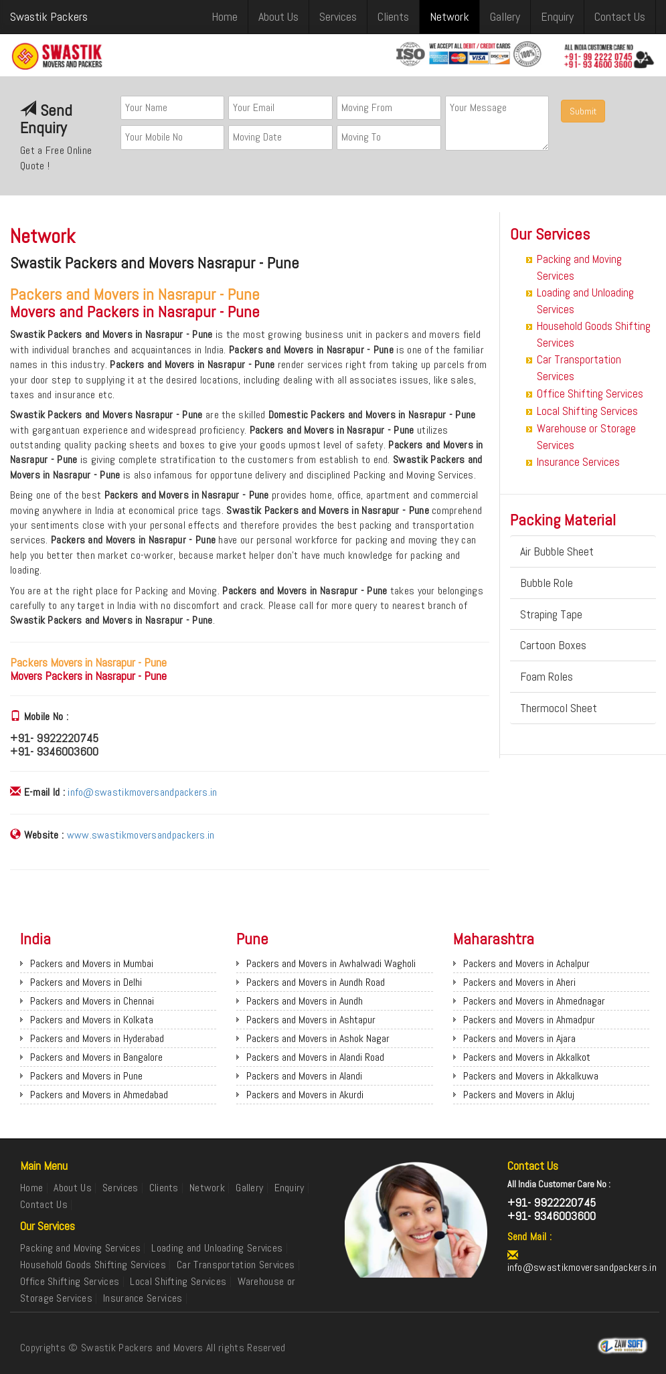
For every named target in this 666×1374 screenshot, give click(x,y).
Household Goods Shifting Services (93, 1265)
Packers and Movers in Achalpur (526, 963)
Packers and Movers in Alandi (304, 1076)
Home (225, 16)
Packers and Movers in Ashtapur (311, 1020)
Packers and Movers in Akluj (518, 1095)
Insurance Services (578, 461)
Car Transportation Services (236, 1265)
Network (449, 16)
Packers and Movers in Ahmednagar (534, 1001)
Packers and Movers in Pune (86, 1076)
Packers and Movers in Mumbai (91, 963)
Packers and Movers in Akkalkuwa (530, 1076)
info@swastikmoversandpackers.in (142, 792)
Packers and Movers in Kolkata (91, 1020)
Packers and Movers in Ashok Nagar (318, 1038)
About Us (278, 16)
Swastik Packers (49, 16)
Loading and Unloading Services (216, 1248)
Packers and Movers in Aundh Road (315, 982)
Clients (393, 16)
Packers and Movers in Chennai (92, 1001)
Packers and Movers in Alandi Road (315, 1057)
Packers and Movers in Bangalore (96, 1057)
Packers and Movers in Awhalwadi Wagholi (331, 963)
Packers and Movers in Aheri (519, 982)
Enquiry (557, 16)
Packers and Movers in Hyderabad (97, 1038)
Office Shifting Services (590, 393)
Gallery (505, 16)
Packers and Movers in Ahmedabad (99, 1095)
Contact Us (619, 16)
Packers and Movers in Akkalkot (526, 1057)
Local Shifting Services (587, 411)
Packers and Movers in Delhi (86, 982)
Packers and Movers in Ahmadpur (529, 1020)
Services (338, 16)
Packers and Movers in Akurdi (304, 1095)
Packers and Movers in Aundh (304, 1001)
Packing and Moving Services (80, 1248)
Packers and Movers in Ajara (519, 1038)
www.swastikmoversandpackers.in (141, 835)
